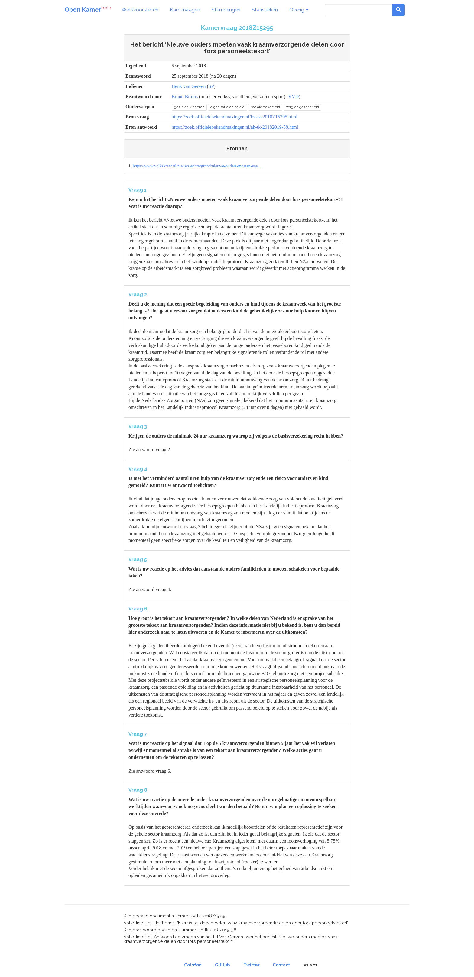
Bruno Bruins (185, 96)
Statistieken (265, 10)
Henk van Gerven (189, 86)
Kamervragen (185, 10)
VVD (293, 96)
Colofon (193, 964)
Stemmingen (226, 10)
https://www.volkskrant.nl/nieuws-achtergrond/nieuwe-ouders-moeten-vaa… (197, 166)
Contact (281, 964)
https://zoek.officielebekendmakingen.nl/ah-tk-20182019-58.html (235, 127)
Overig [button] (298, 10)
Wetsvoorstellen (140, 10)
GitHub (222, 964)
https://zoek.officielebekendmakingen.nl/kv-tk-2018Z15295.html (234, 116)
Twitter (252, 964)
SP (211, 86)
